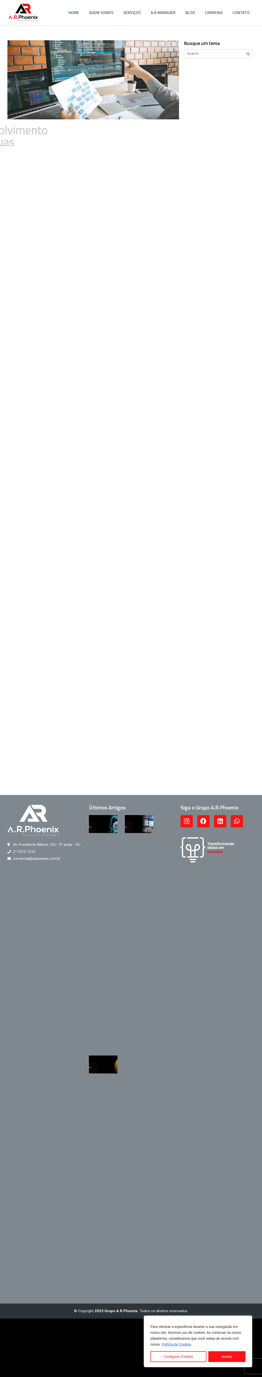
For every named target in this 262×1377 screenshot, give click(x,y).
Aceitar (227, 1357)
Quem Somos (101, 12)
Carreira (214, 12)
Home (73, 12)
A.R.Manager (163, 12)
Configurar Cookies (178, 1357)
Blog (190, 12)
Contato (241, 12)
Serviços (132, 12)
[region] (198, 1341)
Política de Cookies (176, 1344)
